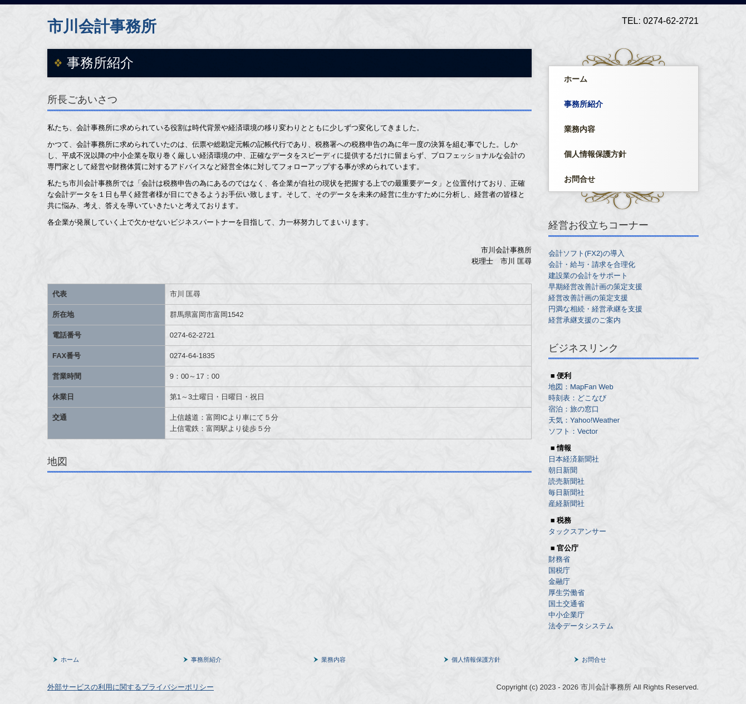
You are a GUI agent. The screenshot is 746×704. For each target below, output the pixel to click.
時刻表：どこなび (577, 398)
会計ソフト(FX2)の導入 (586, 253)
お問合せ (579, 179)
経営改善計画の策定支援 (589, 298)
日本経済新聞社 (573, 459)
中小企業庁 (566, 615)
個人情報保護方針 (595, 154)
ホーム (575, 79)
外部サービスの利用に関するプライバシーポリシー (130, 687)
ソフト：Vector (573, 431)
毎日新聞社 (566, 492)
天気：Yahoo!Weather (584, 420)
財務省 (559, 559)
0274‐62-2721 (192, 335)
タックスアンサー (577, 531)
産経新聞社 (566, 503)
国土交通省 (566, 603)
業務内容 (579, 129)
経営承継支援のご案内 (584, 320)
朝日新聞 (562, 470)
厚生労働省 (566, 592)
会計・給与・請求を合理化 (591, 264)
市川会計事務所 (101, 26)
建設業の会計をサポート (588, 275)
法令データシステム (581, 626)
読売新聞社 (566, 481)
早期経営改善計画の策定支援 (596, 286)
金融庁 (559, 581)
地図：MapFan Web (581, 387)
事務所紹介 (583, 104)
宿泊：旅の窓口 (573, 409)
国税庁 (559, 570)
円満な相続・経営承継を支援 (595, 309)
